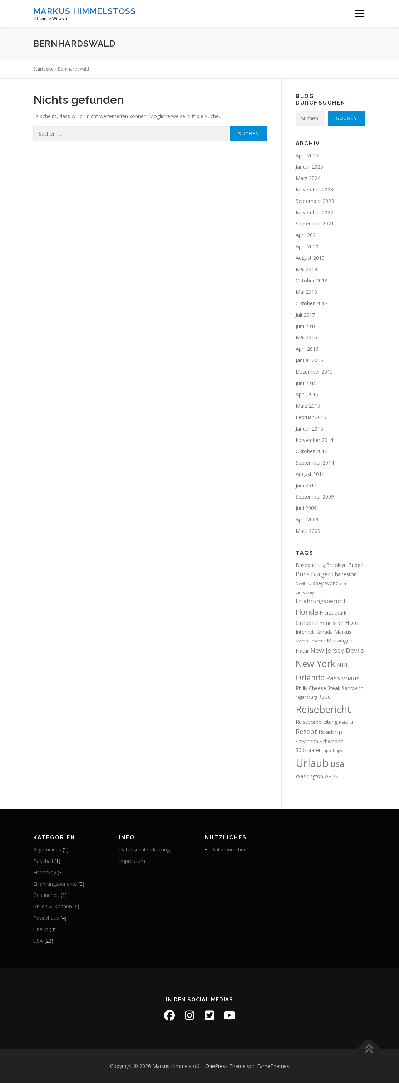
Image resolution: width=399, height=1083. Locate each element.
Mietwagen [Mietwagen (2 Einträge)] (340, 640)
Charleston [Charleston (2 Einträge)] (344, 574)
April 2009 (307, 519)
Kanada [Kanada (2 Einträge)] (324, 631)
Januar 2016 (309, 360)
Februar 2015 (311, 417)
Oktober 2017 (311, 303)
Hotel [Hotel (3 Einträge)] (352, 623)
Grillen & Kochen (52, 906)
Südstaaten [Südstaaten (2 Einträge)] (309, 750)
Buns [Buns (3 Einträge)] (303, 574)
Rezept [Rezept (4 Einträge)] (306, 731)
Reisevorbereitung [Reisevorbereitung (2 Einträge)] (317, 721)
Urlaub (40, 929)
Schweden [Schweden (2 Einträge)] (331, 741)
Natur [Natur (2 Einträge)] (302, 650)
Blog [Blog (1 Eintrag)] (321, 565)
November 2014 (314, 440)
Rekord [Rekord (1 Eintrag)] (346, 722)
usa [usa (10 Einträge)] (337, 763)
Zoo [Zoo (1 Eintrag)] (337, 776)
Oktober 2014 (311, 451)
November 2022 (314, 212)
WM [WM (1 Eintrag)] (328, 776)
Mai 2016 (306, 337)
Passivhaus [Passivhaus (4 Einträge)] (343, 678)
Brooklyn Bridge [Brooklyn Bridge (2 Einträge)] (344, 565)
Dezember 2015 (314, 371)
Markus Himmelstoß (84, 11)
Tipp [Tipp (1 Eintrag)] (327, 750)
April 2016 (307, 348)
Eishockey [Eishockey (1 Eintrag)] (305, 592)
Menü (359, 13)
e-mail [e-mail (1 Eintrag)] (346, 583)
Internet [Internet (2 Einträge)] (305, 631)
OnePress (216, 1066)
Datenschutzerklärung (144, 849)
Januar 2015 (309, 428)
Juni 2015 (306, 383)
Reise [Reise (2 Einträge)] (324, 696)
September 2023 (315, 201)
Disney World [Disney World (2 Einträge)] (323, 583)
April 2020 (307, 246)
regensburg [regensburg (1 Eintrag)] (306, 697)
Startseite (43, 69)
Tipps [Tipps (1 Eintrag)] (337, 750)
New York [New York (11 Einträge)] (315, 663)
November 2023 (314, 189)
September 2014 (315, 462)
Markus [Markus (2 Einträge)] (342, 631)
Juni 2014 (306, 485)
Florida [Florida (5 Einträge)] (307, 612)
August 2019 (310, 257)
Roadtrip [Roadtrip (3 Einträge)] (330, 732)
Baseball (43, 861)
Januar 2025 (309, 166)
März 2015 (308, 405)
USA (38, 940)
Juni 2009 (306, 508)
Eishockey (44, 872)
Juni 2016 (306, 326)
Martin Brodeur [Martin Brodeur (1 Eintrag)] (310, 641)
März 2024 (308, 178)
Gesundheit (46, 895)
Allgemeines (47, 849)
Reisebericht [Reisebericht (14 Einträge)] (323, 709)
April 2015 (307, 394)
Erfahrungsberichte (55, 883)
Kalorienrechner (230, 849)
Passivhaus (46, 917)
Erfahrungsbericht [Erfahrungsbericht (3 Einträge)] (321, 601)
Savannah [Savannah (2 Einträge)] (307, 741)
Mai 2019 (306, 269)
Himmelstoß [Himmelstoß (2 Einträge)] (329, 623)
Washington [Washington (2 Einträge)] (309, 776)
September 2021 (315, 223)
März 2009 (308, 531)
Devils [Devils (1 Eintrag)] (301, 583)
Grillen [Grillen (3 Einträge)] (305, 623)
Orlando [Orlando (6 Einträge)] (310, 677)
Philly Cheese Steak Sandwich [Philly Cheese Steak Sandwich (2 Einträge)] (330, 688)
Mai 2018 (306, 291)
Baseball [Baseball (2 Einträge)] (305, 565)
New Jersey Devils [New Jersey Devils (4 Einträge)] (337, 650)
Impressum (132, 861)
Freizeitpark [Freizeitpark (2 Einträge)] (333, 612)
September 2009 (315, 496)
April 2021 (307, 235)
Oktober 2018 (311, 280)
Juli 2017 (305, 314)
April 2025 (307, 155)
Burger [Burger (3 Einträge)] (320, 574)
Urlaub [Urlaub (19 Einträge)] (312, 763)
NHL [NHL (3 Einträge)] (343, 665)
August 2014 (310, 474)
